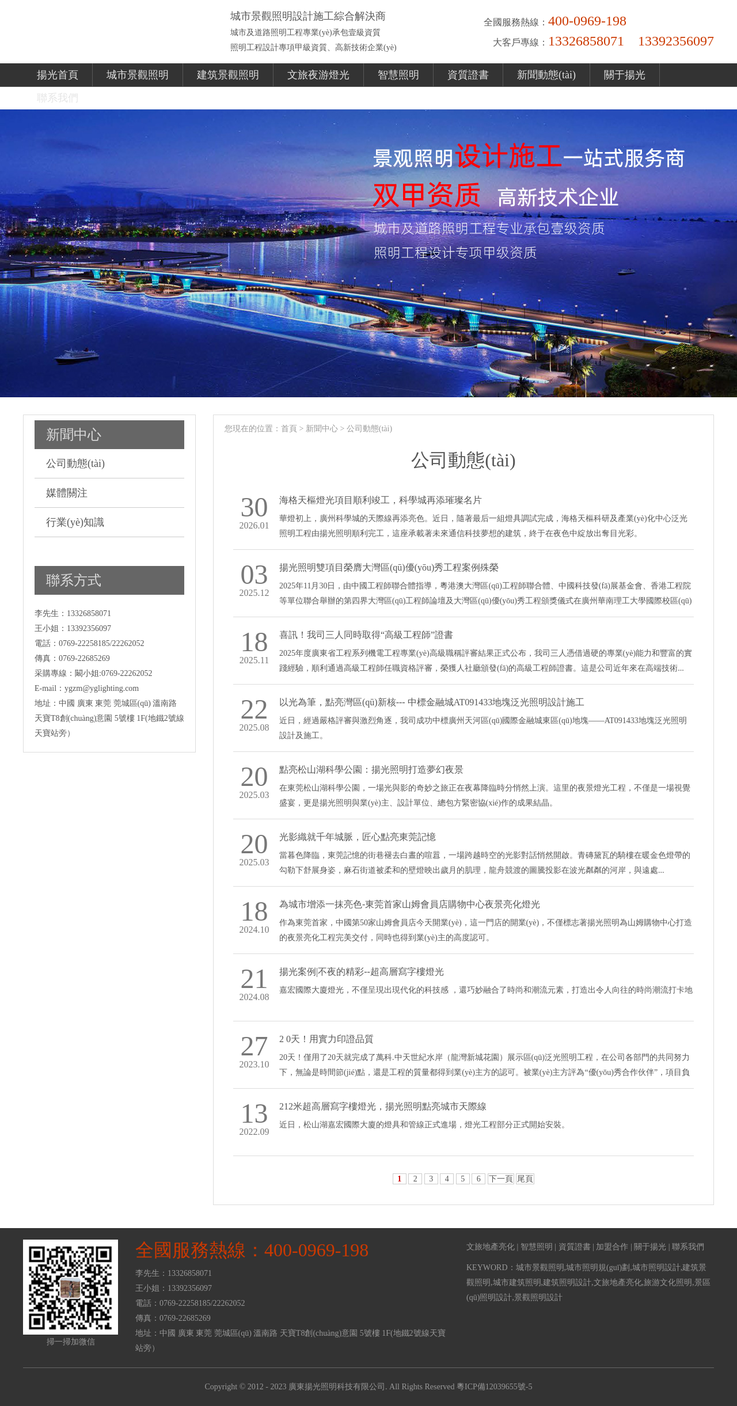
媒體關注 (67, 493)
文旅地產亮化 (490, 1246)
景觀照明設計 (538, 1297)
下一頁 (501, 1179)
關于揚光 (624, 75)
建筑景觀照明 (228, 75)
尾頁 (525, 1179)
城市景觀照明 (138, 75)
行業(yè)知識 (75, 522)
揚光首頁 (57, 75)
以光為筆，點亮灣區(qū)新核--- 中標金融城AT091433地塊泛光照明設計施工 (431, 702)
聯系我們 (57, 98)
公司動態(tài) (75, 463)
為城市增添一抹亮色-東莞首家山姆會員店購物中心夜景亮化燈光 (409, 904)
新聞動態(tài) (546, 75)
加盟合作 (612, 1246)
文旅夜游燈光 (318, 75)
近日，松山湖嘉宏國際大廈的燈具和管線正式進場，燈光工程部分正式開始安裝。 (424, 1124)
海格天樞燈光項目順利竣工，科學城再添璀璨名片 (380, 500)
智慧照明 (398, 75)
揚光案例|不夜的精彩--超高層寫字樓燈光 (361, 971)
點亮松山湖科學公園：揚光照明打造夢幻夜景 (371, 769)
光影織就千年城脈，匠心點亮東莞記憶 (357, 837)
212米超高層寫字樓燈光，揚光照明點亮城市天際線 (383, 1106)
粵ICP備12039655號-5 (494, 1386)
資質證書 (468, 75)
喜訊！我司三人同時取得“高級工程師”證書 (366, 635)
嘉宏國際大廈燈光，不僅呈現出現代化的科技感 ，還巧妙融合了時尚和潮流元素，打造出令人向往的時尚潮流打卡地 (486, 990)
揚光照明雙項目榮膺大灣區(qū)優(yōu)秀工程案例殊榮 (389, 567)
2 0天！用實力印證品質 (326, 1039)
